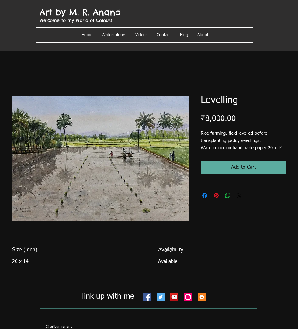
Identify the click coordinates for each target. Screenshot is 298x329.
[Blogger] (202, 297)
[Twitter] (161, 297)
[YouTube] (174, 297)
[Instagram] (188, 297)
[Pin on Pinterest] (216, 195)
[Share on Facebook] (204, 195)
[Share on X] (239, 195)
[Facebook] (147, 297)
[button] (203, 35)
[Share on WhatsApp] (227, 195)
